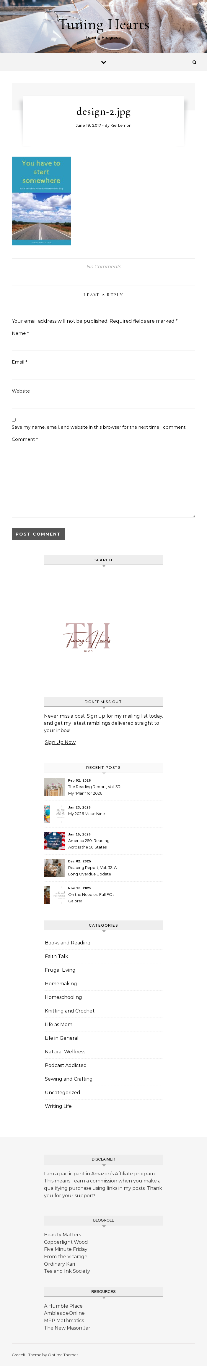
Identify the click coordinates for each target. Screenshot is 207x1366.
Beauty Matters (62, 1235)
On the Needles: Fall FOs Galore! (91, 897)
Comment (25, 439)
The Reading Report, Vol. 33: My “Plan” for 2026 (94, 790)
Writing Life (58, 1106)
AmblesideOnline (64, 1313)
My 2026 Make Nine (86, 813)
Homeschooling (63, 997)
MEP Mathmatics (64, 1320)
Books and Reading (68, 943)
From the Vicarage (65, 1256)
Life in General (62, 1038)
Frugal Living (60, 970)
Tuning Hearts (103, 23)
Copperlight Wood (66, 1242)
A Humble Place (63, 1306)
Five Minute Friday (65, 1249)
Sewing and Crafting (69, 1079)
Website (21, 391)
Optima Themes (63, 1354)
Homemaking (61, 983)
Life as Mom (58, 1024)
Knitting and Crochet (69, 1011)
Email (19, 362)
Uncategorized (62, 1092)
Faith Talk (56, 956)
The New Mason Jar (67, 1328)
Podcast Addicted (66, 1065)
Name (20, 333)
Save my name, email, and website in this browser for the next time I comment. (99, 427)
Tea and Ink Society (67, 1271)
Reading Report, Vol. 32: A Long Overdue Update (92, 870)
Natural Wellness (65, 1052)
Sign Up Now (60, 742)
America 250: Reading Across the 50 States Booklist (89, 844)
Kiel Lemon (120, 125)
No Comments (103, 266)
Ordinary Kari (59, 1264)
